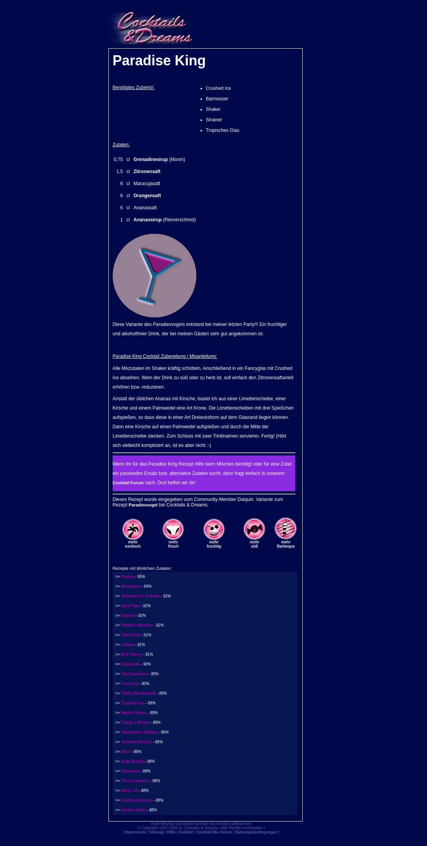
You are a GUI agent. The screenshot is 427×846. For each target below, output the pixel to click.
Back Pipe (130, 606)
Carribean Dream (136, 800)
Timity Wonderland (138, 693)
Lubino (127, 645)
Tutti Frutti (130, 635)
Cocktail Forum (128, 482)
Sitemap (156, 832)
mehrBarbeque (286, 544)
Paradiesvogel (143, 505)
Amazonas (130, 586)
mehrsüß (254, 544)
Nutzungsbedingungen (256, 832)
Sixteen (128, 615)
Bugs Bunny (132, 761)
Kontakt (186, 832)
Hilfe (171, 832)
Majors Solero (133, 713)
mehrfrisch (173, 544)
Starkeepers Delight (139, 732)
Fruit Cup (129, 683)
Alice (125, 752)
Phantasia (130, 771)
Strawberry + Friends (140, 596)
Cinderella (130, 664)
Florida (127, 577)
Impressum (135, 832)
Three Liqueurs (135, 781)
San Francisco (134, 674)
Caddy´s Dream (135, 722)
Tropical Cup (133, 703)
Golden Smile (133, 810)
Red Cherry (131, 654)
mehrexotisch (133, 544)
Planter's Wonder (137, 625)
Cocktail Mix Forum (214, 832)
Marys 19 (129, 790)
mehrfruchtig (214, 544)
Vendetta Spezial (136, 742)
